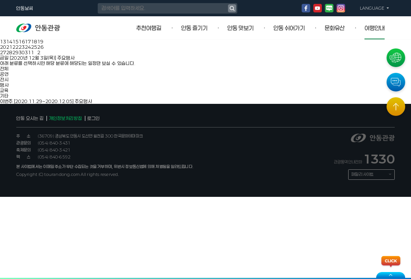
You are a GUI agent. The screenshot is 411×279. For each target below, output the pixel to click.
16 (22, 41)
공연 (4, 74)
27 (3, 52)
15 (15, 41)
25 (34, 47)
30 (22, 52)
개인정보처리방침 (65, 118)
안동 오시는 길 (29, 118)
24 (28, 47)
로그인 (93, 118)
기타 (4, 95)
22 (15, 47)
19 (40, 41)
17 (28, 41)
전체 (4, 68)
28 (9, 52)
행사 (4, 85)
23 (22, 47)
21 (9, 47)
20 (3, 47)
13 (3, 41)
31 (28, 52)
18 (34, 41)
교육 (4, 90)
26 (40, 47)
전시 (4, 79)
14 (9, 41)
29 (15, 52)
